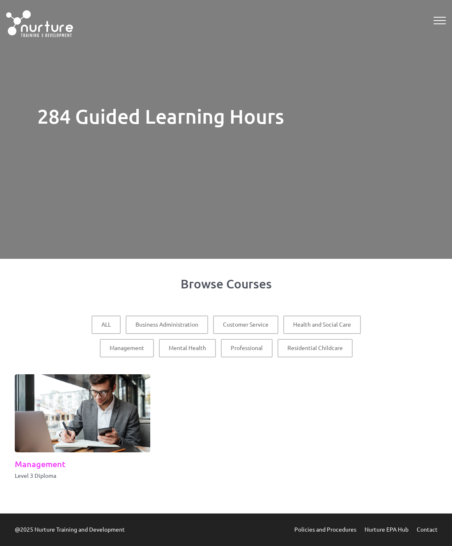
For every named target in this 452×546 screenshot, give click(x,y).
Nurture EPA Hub (386, 529)
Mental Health (187, 348)
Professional (247, 348)
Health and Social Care (322, 324)
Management (127, 348)
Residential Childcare (315, 348)
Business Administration (166, 324)
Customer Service (245, 324)
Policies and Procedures (325, 529)
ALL (106, 324)
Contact (427, 529)
